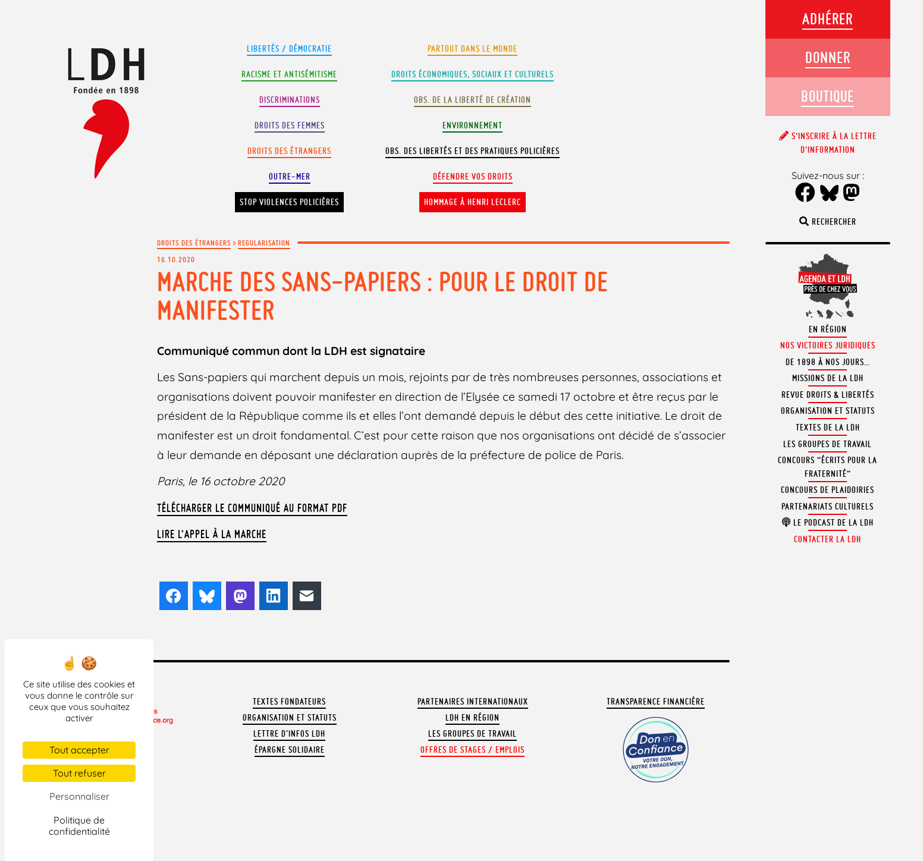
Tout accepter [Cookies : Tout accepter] (79, 750)
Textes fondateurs (289, 701)
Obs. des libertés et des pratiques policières (472, 151)
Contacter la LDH (827, 539)
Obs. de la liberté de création (472, 100)
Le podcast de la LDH (828, 522)
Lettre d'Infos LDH (289, 733)
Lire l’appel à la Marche (211, 534)
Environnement (472, 125)
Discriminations (289, 100)
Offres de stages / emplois (472, 749)
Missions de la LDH (828, 378)
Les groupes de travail (472, 733)
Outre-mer (289, 176)
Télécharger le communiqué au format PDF (252, 507)
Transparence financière (656, 701)
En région (828, 329)
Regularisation (264, 242)
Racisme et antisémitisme (289, 74)
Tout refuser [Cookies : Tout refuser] (79, 773)
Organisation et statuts (290, 717)
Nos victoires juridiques (827, 345)
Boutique (827, 96)
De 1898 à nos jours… (828, 362)
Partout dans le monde (472, 48)
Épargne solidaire (290, 749)
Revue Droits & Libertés (827, 394)
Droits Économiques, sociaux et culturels (472, 74)
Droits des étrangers (289, 151)
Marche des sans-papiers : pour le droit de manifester (382, 295)
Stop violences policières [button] (289, 202)
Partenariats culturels (827, 506)
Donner (827, 57)
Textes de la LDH (828, 427)
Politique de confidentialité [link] (79, 825)
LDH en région (472, 717)
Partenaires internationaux (472, 701)
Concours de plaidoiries (827, 490)
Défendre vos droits (473, 176)
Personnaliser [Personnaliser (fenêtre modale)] (79, 796)
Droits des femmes (290, 125)
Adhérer (827, 19)
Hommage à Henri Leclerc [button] (472, 202)
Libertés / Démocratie (289, 48)
